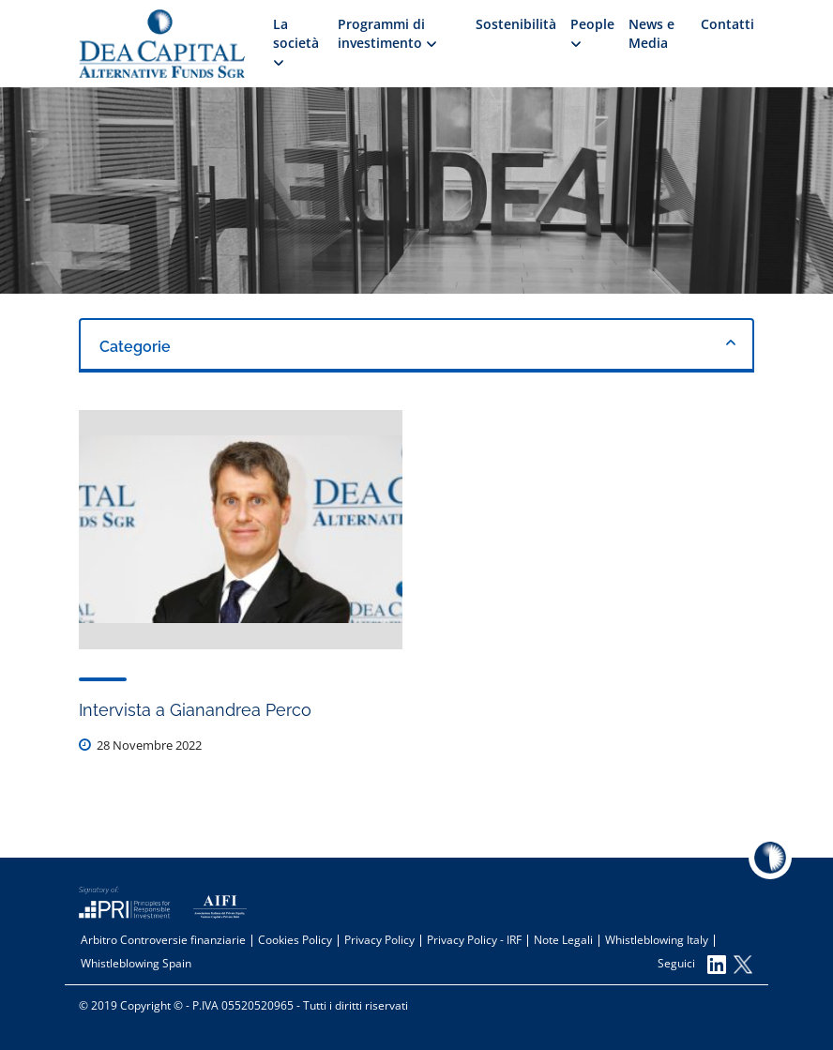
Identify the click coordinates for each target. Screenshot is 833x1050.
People (592, 31)
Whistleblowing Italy (656, 940)
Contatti (727, 24)
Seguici (692, 964)
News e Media (651, 33)
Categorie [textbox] (135, 347)
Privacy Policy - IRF (474, 940)
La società (296, 40)
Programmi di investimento (387, 33)
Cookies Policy (295, 940)
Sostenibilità (516, 24)
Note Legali (563, 940)
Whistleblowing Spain (136, 963)
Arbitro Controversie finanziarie (163, 940)
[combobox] (416, 345)
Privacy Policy (379, 940)
